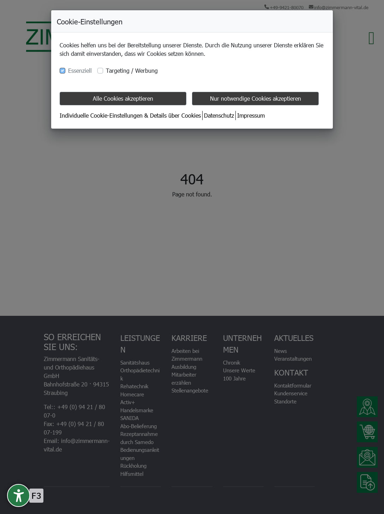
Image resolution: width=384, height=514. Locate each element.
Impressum (251, 115)
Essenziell (80, 70)
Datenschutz (219, 115)
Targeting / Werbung (132, 70)
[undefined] (18, 495)
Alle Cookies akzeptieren (123, 98)
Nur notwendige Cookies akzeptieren (255, 98)
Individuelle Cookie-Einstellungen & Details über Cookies (130, 115)
